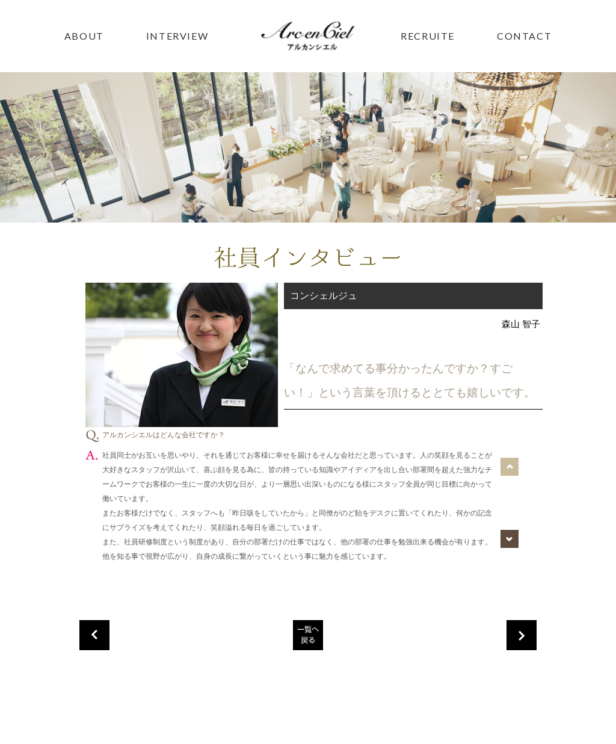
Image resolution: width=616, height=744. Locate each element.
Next (509, 537)
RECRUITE (428, 36)
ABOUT (84, 36)
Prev (509, 465)
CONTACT (524, 36)
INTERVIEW (177, 36)
